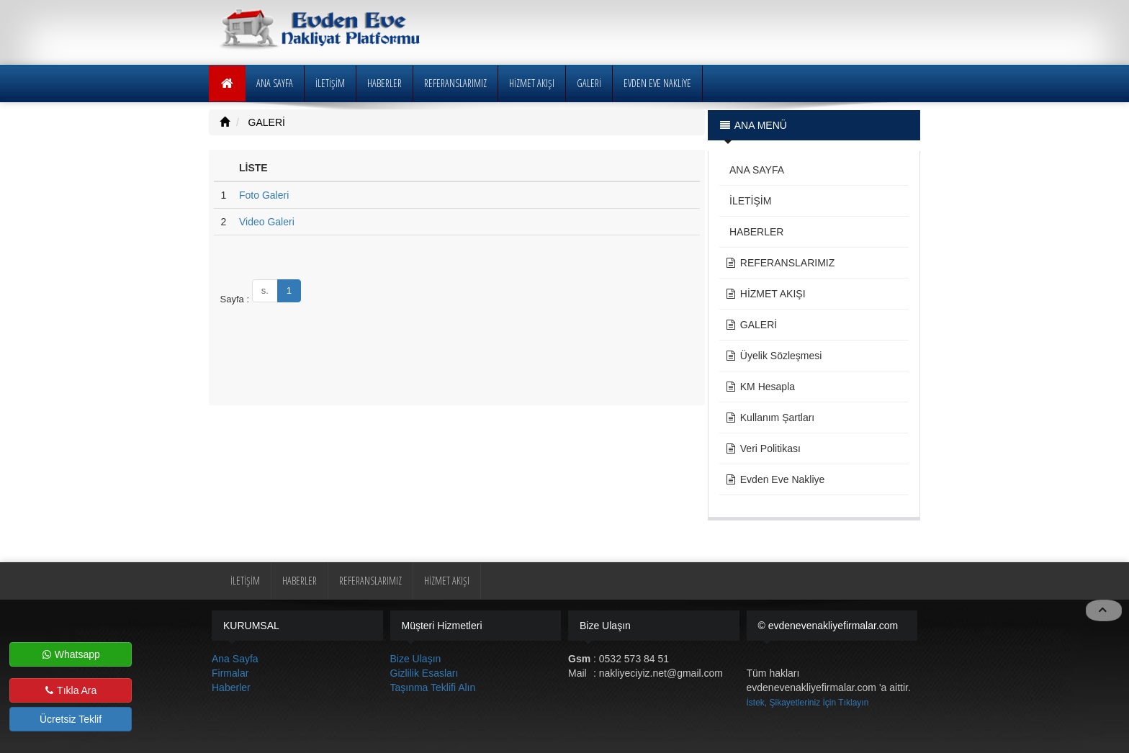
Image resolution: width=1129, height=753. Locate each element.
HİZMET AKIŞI (531, 83)
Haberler (231, 687)
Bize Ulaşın (415, 658)
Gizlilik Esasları (424, 673)
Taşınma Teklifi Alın (433, 687)
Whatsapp (71, 654)
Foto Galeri (264, 195)
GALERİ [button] (589, 83)
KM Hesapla (760, 386)
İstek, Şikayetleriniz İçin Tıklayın (808, 703)
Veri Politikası (763, 448)
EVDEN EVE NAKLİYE (657, 83)
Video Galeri (266, 221)
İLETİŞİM (748, 201)
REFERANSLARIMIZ (455, 83)
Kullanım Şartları (770, 417)
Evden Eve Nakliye (775, 479)
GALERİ (265, 122)
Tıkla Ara (70, 690)
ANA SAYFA (274, 83)
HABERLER (384, 83)
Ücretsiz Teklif (71, 719)
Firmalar (230, 673)
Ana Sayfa (235, 658)
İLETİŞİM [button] (330, 83)
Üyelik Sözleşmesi (774, 355)
